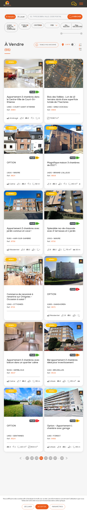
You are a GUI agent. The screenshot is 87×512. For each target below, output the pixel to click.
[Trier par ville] (79, 49)
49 (62, 458)
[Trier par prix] (79, 45)
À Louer (21, 17)
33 (55, 458)
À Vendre (10, 17)
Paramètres (57, 507)
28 (32, 458)
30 (41, 458)
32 (50, 458)
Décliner (28, 507)
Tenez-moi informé (48, 45)
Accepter (42, 507)
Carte (66, 44)
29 (36, 458)
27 (27, 458)
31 (46, 458)
